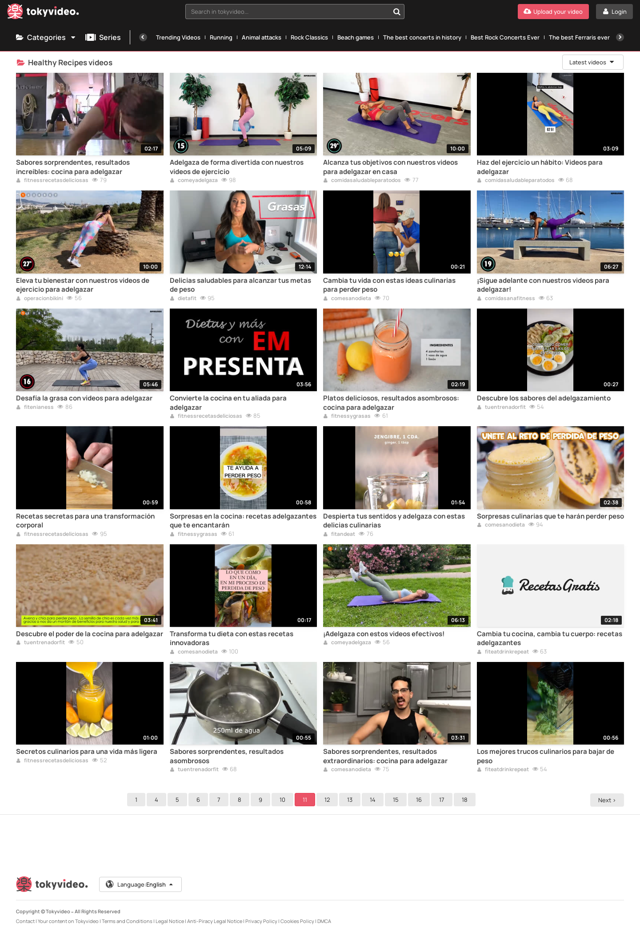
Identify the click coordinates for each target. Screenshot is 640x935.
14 (374, 800)
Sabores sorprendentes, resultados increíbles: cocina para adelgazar (73, 167)
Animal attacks (261, 37)
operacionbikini (39, 299)
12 (328, 800)
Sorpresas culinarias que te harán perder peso (550, 516)
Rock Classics (309, 37)
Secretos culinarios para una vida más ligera (86, 751)
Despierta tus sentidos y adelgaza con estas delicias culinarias (394, 521)
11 (306, 800)
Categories (46, 37)
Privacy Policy (261, 921)
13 (351, 800)
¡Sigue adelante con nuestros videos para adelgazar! (543, 285)
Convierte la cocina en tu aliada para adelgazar (228, 403)
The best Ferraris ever (579, 37)
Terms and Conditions (127, 921)
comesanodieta (347, 299)
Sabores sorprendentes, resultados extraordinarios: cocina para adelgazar (385, 756)
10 (284, 800)
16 (420, 800)
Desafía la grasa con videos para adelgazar (84, 398)
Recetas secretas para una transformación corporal (85, 521)
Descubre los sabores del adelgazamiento (544, 398)
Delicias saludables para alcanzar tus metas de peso (240, 285)
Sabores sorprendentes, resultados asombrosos (227, 756)
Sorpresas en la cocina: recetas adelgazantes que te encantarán (243, 521)
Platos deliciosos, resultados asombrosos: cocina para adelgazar (391, 403)
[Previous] (143, 37)
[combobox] (294, 11)
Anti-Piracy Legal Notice (214, 921)
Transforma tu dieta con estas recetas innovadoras (231, 638)
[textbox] (287, 11)
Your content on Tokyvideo (68, 921)
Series (103, 37)
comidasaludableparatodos (362, 181)
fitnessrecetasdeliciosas (52, 181)
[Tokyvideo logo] (43, 13)
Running (221, 37)
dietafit (183, 299)
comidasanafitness (506, 299)
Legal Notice (170, 921)
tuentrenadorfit (501, 407)
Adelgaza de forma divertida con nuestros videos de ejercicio (237, 167)
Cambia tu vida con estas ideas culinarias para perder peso (389, 285)
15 (397, 800)
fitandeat (339, 534)
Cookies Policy (297, 921)
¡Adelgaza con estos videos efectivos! (383, 634)
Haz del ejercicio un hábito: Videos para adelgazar (540, 167)
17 (443, 800)
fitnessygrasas (347, 416)
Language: (140, 884)
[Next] (620, 37)
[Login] (614, 11)
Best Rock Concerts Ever (505, 37)
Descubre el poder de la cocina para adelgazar (89, 634)
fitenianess (35, 407)
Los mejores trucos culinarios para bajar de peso (545, 756)
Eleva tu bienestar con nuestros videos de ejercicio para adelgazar (82, 285)
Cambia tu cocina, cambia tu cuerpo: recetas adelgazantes (549, 638)
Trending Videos (178, 37)
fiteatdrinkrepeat (503, 652)
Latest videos (592, 62)
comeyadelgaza (194, 181)
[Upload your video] (553, 11)
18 (466, 800)
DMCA (324, 921)
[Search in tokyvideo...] (396, 11)
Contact (25, 921)
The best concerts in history (422, 37)
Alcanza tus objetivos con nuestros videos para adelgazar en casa (390, 167)
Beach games (355, 37)
